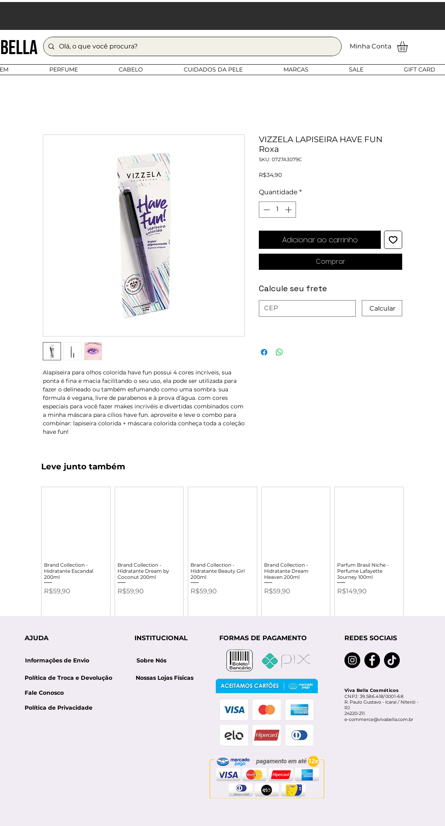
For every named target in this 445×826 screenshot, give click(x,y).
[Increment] (289, 209)
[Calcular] (382, 308)
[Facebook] (372, 660)
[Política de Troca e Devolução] (71, 677)
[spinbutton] (277, 209)
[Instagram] (352, 660)
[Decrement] (265, 209)
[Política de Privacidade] (58, 707)
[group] (222, 557)
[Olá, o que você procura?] (191, 46)
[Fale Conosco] (44, 692)
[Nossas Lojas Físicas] (164, 677)
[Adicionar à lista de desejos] (393, 240)
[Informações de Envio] (57, 660)
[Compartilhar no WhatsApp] (279, 352)
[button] (408, 46)
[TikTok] (392, 660)
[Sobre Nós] (151, 660)
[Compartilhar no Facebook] (264, 352)
